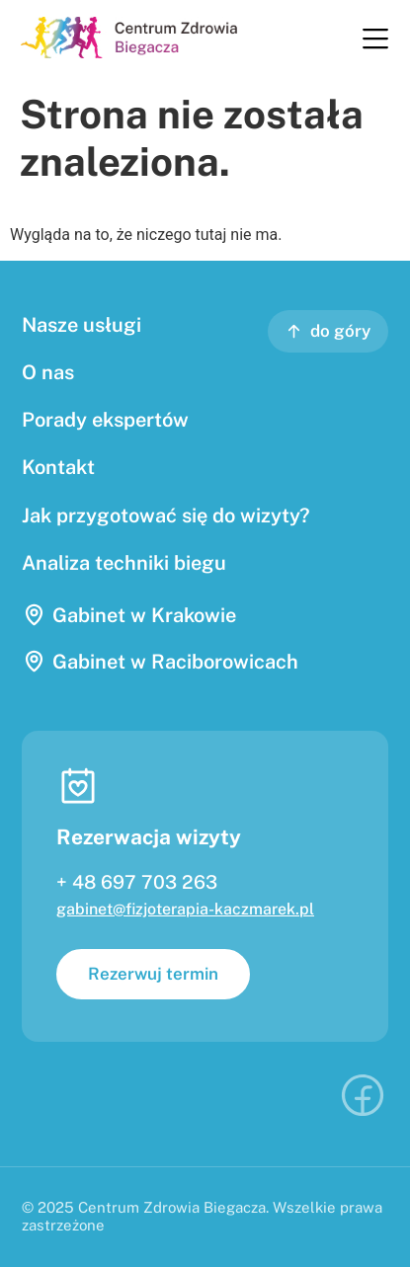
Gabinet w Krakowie (144, 615)
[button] (375, 41)
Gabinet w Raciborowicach (175, 661)
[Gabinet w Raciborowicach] (34, 661)
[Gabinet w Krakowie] (34, 614)
